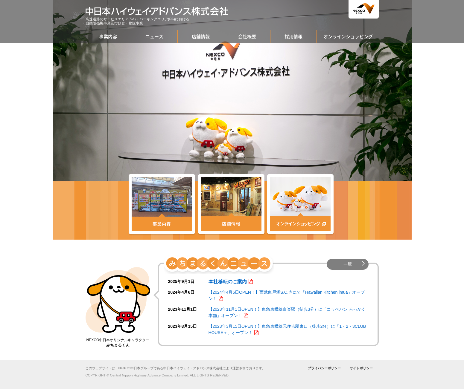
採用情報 (293, 36)
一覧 (347, 264)
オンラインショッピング (348, 36)
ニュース (154, 36)
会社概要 (247, 36)
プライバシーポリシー (324, 368)
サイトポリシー (361, 368)
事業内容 (108, 36)
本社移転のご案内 (228, 281)
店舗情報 (201, 36)
